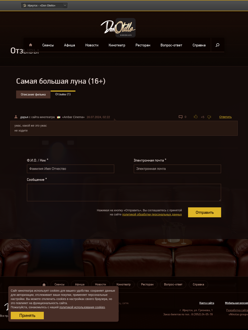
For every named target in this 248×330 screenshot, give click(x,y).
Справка (199, 45)
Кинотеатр (117, 45)
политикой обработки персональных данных (152, 214)
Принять (27, 315)
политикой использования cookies (82, 307)
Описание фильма (33, 94)
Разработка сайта (237, 310)
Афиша (69, 45)
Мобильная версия (236, 303)
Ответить (225, 116)
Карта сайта (206, 303)
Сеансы (48, 45)
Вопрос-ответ (171, 45)
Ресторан (143, 45)
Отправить (205, 212)
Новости (91, 45)
